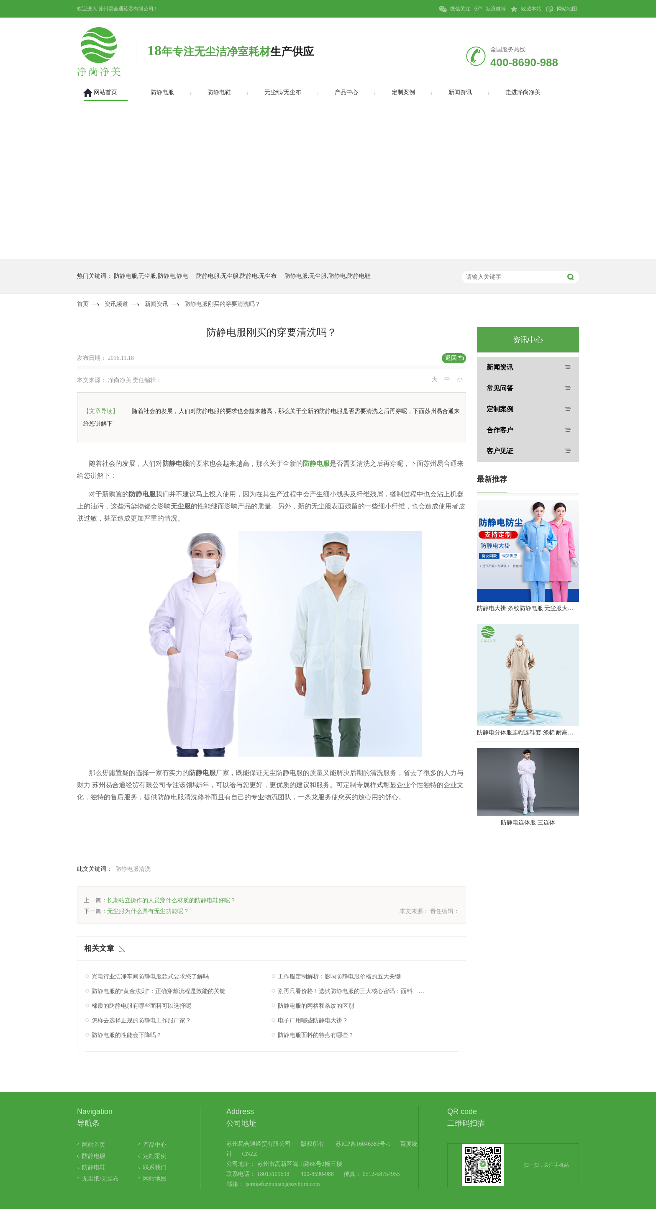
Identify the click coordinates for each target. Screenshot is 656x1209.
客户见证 (500, 450)
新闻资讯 (156, 304)
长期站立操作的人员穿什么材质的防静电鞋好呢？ (171, 900)
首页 (83, 304)
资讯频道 (116, 304)
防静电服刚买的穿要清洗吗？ (222, 304)
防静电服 (316, 463)
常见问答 (500, 388)
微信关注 (454, 9)
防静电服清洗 (133, 869)
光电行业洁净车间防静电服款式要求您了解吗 (150, 976)
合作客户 (500, 430)
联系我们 (155, 1167)
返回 (451, 358)
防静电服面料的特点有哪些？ (316, 1035)
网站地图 (561, 9)
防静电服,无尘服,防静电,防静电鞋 (327, 276)
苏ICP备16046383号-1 (363, 1144)
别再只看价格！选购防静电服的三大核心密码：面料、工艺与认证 (352, 991)
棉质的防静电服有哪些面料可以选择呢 (141, 1006)
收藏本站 (525, 9)
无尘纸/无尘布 (100, 1179)
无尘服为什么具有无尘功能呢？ (148, 911)
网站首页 (93, 1145)
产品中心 (155, 1145)
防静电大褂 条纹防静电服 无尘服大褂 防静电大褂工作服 (528, 608)
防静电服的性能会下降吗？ (127, 1035)
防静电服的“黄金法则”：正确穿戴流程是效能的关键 (159, 991)
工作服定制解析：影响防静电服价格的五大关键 (339, 976)
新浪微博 (490, 9)
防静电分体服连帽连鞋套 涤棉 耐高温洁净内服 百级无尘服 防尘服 (528, 732)
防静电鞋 (93, 1167)
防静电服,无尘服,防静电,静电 (151, 276)
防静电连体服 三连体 (528, 822)
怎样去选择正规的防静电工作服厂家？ (141, 1020)
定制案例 (500, 409)
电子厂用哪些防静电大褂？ (313, 1020)
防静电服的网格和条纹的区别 (316, 1006)
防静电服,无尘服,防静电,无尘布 (236, 276)
